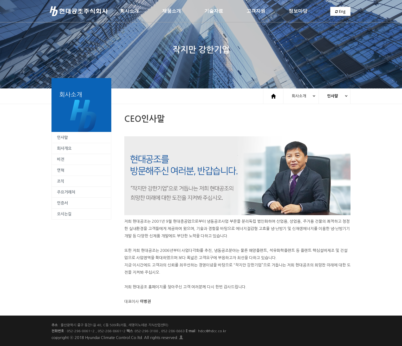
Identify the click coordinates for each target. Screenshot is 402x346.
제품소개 (171, 11)
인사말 (331, 96)
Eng (340, 11)
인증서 (62, 203)
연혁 (60, 170)
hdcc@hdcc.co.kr (212, 330)
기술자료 (213, 11)
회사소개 (129, 11)
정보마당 (298, 11)
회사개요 (64, 148)
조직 (60, 181)
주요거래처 (66, 192)
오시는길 (64, 214)
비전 (60, 159)
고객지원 (256, 11)
